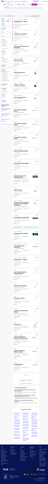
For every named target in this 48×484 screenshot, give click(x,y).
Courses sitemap (22, 460)
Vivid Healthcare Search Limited (22, 206)
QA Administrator (18, 364)
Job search (2, 450)
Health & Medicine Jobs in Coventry (17, 432)
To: (1, 34)
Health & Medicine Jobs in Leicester (26, 422)
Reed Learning (41, 456)
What (4, 4)
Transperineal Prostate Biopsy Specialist (20, 176)
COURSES (22, 447)
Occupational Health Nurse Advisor (21, 311)
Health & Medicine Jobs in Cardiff (17, 429)
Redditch (3, 97)
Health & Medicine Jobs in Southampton (34, 429)
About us (31, 450)
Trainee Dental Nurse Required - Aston (19, 351)
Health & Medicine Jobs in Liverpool (26, 425)
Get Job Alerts (18, 227)
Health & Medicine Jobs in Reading (34, 423)
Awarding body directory (24, 456)
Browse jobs (41, 4)
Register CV (36, 1)
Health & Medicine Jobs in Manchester (26, 431)
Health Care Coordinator (20, 34)
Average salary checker (4, 460)
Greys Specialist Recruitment (21, 313)
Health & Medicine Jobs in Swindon (34, 436)
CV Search (12, 451)
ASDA (18, 234)
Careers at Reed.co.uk (33, 451)
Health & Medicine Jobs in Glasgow (26, 414)
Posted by (3, 51)
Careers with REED (42, 459)
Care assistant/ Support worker (20, 110)
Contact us (2, 449)
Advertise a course (23, 459)
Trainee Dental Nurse (19, 72)
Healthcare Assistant (19, 85)
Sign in (26, 398)
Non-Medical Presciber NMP (21, 217)
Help (1, 461)
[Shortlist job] (36, 19)
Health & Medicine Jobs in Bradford (37, 7)
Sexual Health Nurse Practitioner (19, 246)
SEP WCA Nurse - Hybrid (20, 21)
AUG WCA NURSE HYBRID (21, 151)
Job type (3, 39)
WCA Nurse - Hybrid (19, 298)
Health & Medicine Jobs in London (26, 428)
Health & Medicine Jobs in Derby (17, 435)
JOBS (2, 447)
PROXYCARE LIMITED (20, 112)
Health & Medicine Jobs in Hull (26, 416)
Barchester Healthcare (20, 61)
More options (3, 88)
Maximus (18, 22)
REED (40, 447)
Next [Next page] (30, 380)
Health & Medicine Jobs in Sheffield (34, 426)
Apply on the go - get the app (26, 383)
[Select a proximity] (6, 26)
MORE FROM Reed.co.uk (32, 448)
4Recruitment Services (20, 248)
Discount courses (22, 454)
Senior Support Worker (20, 97)
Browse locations (3, 455)
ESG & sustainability (42, 465)
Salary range (3, 28)
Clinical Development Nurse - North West (21, 47)
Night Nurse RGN (18, 60)
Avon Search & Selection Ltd (21, 86)
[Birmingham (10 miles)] (8, 21)
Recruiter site (13, 449)
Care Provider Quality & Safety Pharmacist (20, 272)
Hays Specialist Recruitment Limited (22, 218)
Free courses (22, 455)
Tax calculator (3, 459)
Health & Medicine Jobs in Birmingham (23, 7)
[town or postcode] (25, 4)
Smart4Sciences (19, 365)
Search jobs (34, 4)
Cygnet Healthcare (20, 98)
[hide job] (38, 19)
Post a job (12, 450)
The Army (18, 73)
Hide (2, 57)
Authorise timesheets (42, 451)
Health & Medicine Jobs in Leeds (26, 419)
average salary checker (24, 402)
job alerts (19, 397)
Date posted (3, 65)
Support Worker (18, 190)
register (29, 398)
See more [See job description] (16, 27)
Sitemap (2, 464)
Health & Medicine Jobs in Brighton (17, 423)
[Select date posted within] (6, 67)
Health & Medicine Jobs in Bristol (17, 426)
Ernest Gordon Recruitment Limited (22, 178)
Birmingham (10, 15)
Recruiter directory (4, 451)
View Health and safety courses (6, 125)
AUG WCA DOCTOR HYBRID (21, 163)
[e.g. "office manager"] (11, 4)
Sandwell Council (19, 274)
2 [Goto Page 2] (26, 380)
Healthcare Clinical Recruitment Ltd (22, 325)
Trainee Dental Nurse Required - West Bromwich (21, 337)
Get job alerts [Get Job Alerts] (35, 16)
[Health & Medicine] (4, 21)
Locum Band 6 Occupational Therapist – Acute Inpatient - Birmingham (21, 204)
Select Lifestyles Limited (21, 35)
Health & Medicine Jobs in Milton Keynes (26, 435)
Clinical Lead (17, 324)
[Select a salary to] (6, 36)
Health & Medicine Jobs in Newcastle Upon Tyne (26, 439)
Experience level (4, 84)
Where (19, 4)
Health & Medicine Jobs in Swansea (34, 433)
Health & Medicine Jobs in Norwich (34, 414)
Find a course (22, 451)
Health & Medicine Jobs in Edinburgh (17, 438)
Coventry (3, 96)
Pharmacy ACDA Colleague (21, 233)
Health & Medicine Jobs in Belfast (10, 7)
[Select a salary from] (6, 33)
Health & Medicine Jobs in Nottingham (34, 417)
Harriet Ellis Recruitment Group (21, 339)
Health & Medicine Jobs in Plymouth (34, 420)
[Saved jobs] (45, 1)
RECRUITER (13, 447)
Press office (31, 452)
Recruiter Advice (13, 454)
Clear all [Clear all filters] (9, 19)
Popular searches (3, 456)
